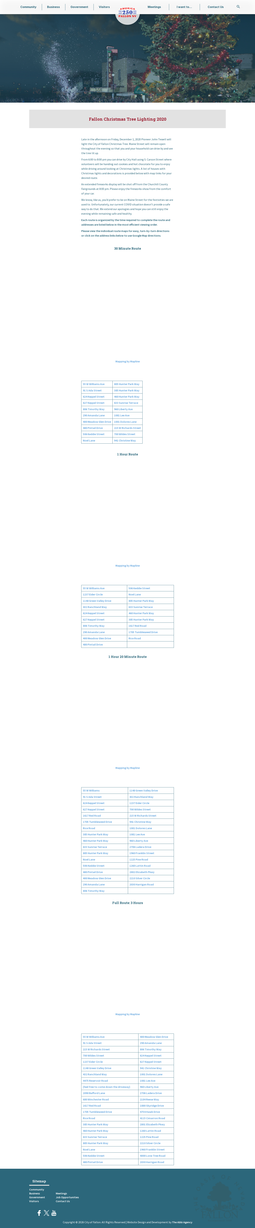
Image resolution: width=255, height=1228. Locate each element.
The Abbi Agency (182, 1222)
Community (28, 7)
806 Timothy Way (93, 409)
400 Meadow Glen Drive (97, 421)
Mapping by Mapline (127, 361)
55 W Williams (91, 790)
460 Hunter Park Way (126, 396)
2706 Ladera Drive (140, 847)
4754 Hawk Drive (150, 1112)
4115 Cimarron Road (152, 1118)
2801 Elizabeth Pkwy (152, 1124)
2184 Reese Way (149, 1099)
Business (53, 7)
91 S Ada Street (92, 390)
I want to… (184, 7)
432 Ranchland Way (95, 607)
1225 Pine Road (138, 859)
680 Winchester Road (96, 1099)
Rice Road (135, 638)
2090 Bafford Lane (94, 1093)
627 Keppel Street (93, 402)
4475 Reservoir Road (95, 1080)
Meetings (154, 7)
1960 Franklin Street (141, 853)
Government (79, 7)
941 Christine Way (125, 440)
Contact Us (216, 7)
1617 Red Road (137, 625)
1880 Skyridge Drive (152, 1105)
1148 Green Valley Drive (97, 600)
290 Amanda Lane (94, 415)
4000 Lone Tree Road (152, 1155)
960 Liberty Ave (123, 409)
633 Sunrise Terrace (126, 402)
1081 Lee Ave (121, 415)
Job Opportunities (67, 1197)
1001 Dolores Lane (125, 421)
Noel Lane (89, 440)
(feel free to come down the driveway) (106, 1087)
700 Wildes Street (124, 434)
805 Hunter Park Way (126, 384)
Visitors (104, 7)
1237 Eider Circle (93, 594)
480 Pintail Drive (93, 428)
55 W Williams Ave (93, 384)
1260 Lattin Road (140, 865)
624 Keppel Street (93, 396)
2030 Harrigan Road (141, 884)
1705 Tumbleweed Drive (143, 632)
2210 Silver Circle (139, 878)
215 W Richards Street (127, 428)
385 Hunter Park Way (126, 390)
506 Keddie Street (93, 434)
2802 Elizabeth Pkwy (141, 872)
